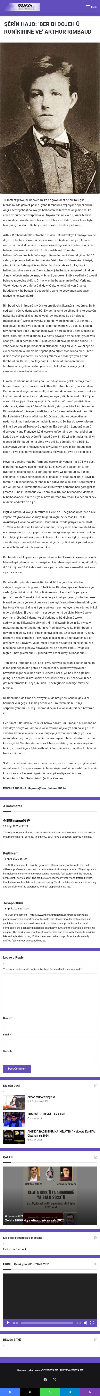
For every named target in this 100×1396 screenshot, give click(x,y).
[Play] (8, 1323)
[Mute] (86, 1323)
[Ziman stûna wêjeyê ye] (14, 1102)
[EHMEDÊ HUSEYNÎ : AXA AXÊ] (14, 1119)
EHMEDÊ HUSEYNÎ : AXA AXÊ (46, 1114)
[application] (50, 1300)
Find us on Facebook (14, 1249)
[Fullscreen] (92, 1323)
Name (7, 1018)
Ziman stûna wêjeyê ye (41, 1097)
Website (7, 1051)
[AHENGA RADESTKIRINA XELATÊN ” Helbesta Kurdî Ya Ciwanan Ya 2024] (14, 1137)
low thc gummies (39, 865)
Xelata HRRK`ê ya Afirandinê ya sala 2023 (38, 1220)
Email (7, 1034)
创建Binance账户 (16, 821)
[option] (50, 1196)
